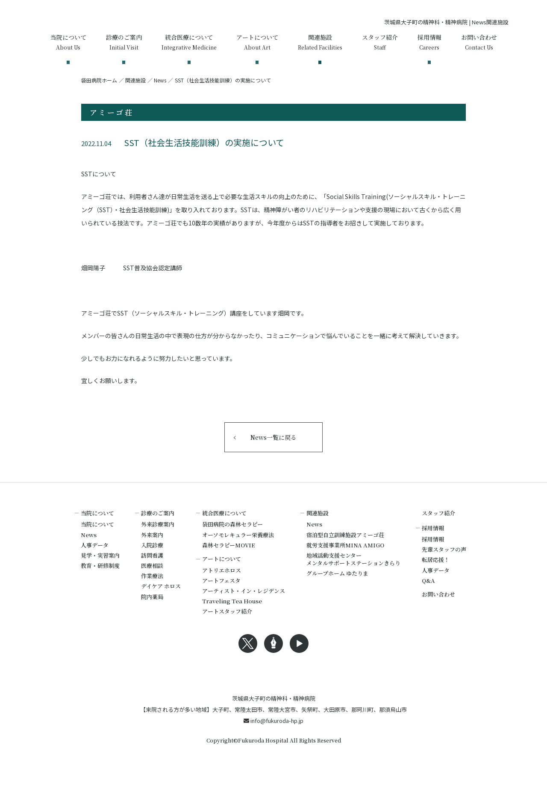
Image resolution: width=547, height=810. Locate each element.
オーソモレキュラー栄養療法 (238, 560)
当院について (97, 549)
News (160, 104)
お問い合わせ (438, 619)
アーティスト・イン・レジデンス (243, 615)
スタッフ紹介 (438, 538)
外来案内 (152, 560)
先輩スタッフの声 (444, 574)
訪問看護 (152, 580)
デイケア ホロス (161, 611)
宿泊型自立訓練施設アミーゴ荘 (345, 560)
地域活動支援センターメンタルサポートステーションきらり (353, 584)
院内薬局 (152, 621)
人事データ (95, 570)
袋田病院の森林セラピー (232, 549)
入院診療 (152, 570)
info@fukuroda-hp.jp (273, 759)
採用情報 (433, 564)
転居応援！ (436, 584)
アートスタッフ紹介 (227, 636)
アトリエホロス (221, 595)
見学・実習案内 (100, 580)
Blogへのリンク (273, 668)
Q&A (428, 605)
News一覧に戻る (273, 462)
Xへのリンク (247, 668)
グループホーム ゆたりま (337, 598)
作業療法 (152, 601)
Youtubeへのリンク (299, 668)
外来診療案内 (157, 549)
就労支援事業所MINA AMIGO (345, 570)
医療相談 (152, 590)
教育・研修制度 (100, 590)
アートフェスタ (221, 605)
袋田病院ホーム (99, 104)
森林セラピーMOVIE (228, 570)
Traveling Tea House (232, 626)
